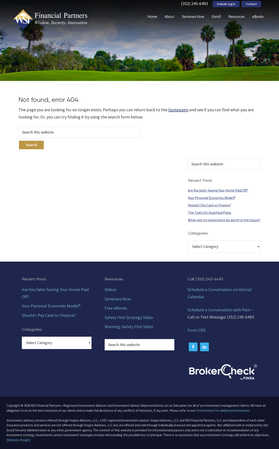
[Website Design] (18, 440)
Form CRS (196, 330)
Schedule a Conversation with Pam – (220, 309)
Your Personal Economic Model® (211, 197)
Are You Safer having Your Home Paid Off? (218, 190)
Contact (251, 4)
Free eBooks (116, 308)
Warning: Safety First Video (129, 326)
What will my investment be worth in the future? (224, 220)
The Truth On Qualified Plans (209, 212)
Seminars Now (118, 299)
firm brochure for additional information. (223, 410)
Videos (110, 289)
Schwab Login (226, 4)
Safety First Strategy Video (129, 317)
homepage (178, 109)
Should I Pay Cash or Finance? (209, 205)
